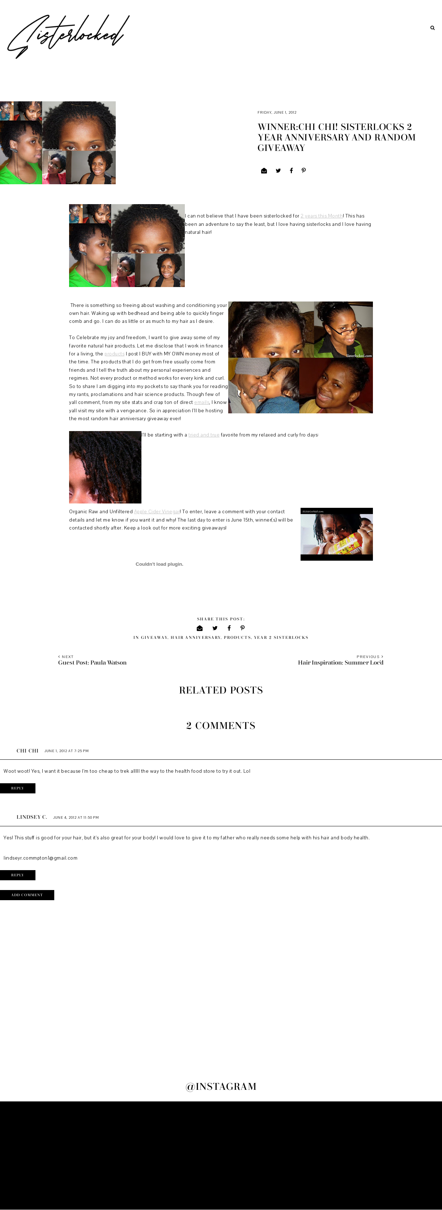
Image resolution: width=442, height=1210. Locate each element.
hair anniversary (196, 637)
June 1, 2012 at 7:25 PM (66, 751)
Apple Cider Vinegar (157, 512)
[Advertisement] (221, 1155)
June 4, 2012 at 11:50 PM (76, 817)
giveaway (154, 637)
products (114, 354)
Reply (17, 788)
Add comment (27, 895)
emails (201, 402)
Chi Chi (28, 751)
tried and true (204, 435)
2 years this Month (322, 216)
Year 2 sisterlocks (281, 637)
